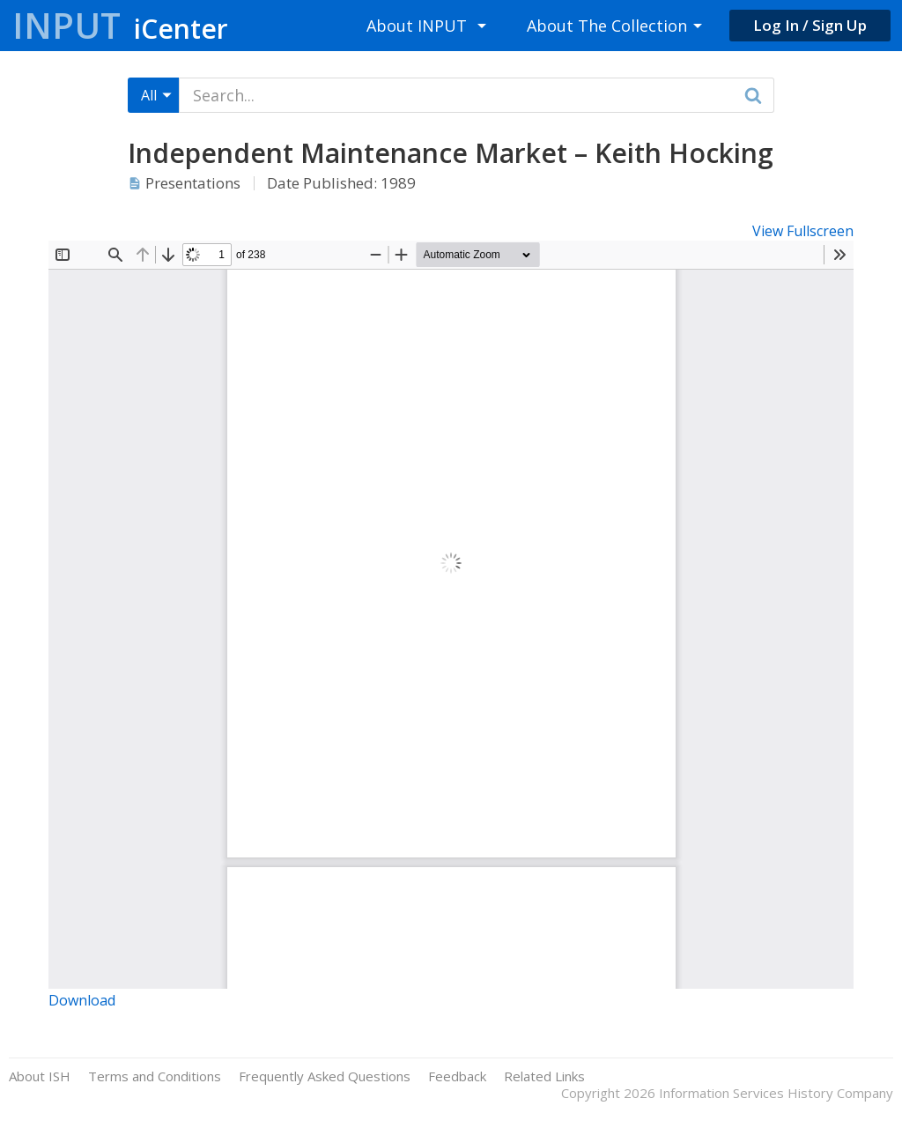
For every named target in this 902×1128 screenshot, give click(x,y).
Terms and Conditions (154, 1076)
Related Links (544, 1076)
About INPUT (416, 25)
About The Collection (607, 25)
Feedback (457, 1076)
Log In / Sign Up (810, 25)
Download (81, 1000)
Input (120, 25)
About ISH (39, 1076)
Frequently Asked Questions (324, 1076)
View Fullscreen (803, 231)
